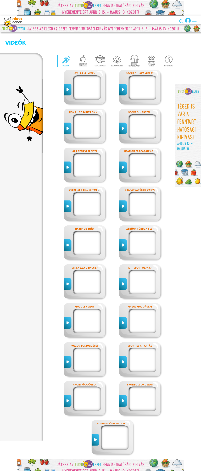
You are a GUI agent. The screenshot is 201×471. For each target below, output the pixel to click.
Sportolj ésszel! (140, 95)
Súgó (162, 468)
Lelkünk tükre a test (140, 211)
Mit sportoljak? (140, 250)
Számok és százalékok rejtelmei (146, 134)
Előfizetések (71, 468)
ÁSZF (171, 468)
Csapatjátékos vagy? (140, 172)
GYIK (118, 468)
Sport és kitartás (139, 328)
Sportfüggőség (84, 367)
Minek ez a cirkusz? (84, 250)
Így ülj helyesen (85, 56)
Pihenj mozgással (139, 289)
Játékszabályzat (92, 468)
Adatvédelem (53, 468)
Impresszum (35, 468)
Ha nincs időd (84, 211)
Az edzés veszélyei (84, 134)
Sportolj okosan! (140, 367)
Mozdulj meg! (84, 289)
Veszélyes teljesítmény (85, 172)
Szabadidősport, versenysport (118, 406)
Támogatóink (148, 468)
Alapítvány (130, 468)
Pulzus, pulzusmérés (84, 328)
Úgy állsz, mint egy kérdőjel (88, 95)
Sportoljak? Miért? (140, 56)
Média (109, 468)
